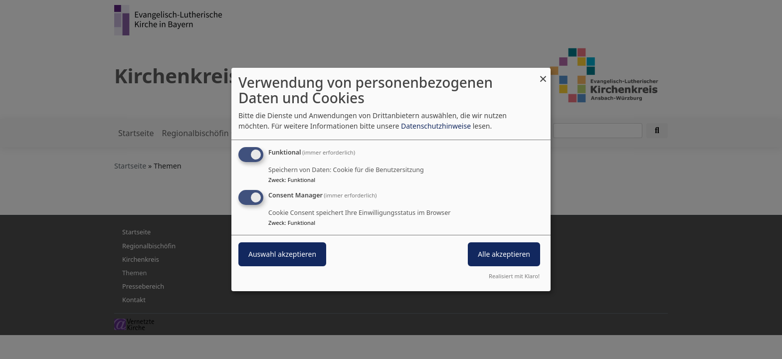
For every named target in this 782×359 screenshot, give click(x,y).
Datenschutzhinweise (436, 126)
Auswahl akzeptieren (282, 254)
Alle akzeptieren (504, 254)
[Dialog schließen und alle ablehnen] (543, 74)
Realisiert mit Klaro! (514, 276)
